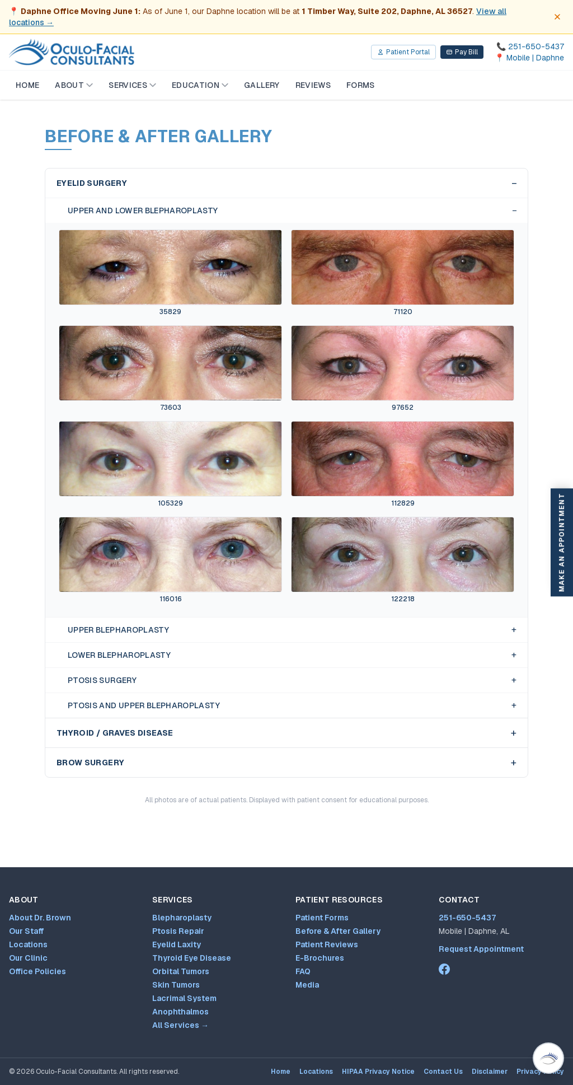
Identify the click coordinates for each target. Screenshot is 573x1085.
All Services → (180, 1025)
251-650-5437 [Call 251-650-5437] (467, 918)
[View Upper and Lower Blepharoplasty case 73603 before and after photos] (170, 368)
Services (132, 85)
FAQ (303, 971)
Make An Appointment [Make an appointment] (561, 542)
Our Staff (26, 931)
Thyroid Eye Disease (191, 958)
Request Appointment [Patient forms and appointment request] (481, 949)
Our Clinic (28, 958)
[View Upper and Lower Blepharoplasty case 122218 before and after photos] (402, 560)
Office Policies (37, 971)
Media (307, 985)
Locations (28, 944)
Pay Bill (462, 52)
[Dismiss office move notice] (557, 17)
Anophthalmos (180, 1012)
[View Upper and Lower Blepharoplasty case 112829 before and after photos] (402, 464)
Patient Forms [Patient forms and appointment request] (322, 918)
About (74, 85)
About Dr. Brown (40, 918)
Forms (360, 85)
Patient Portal (403, 52)
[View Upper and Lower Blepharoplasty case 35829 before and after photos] (170, 273)
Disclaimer (490, 1071)
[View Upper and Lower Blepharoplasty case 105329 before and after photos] (170, 464)
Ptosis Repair (178, 931)
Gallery (261, 85)
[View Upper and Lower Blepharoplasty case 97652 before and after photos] (402, 368)
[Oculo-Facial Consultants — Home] (71, 52)
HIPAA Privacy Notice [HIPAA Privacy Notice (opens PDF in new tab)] (378, 1071)
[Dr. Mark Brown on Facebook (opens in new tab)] (444, 969)
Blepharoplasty (182, 918)
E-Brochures (319, 958)
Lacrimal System (184, 998)
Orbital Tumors (180, 971)
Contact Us (443, 1071)
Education (200, 85)
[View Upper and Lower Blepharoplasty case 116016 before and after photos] (170, 560)
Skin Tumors (176, 985)
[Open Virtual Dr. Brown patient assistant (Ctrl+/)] (548, 1058)
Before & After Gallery (338, 931)
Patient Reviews (326, 944)
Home (27, 85)
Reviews (313, 85)
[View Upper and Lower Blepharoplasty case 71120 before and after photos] (402, 273)
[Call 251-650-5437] (529, 46)
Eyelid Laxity (176, 944)
